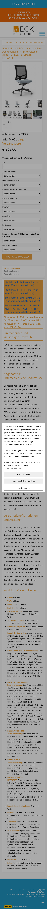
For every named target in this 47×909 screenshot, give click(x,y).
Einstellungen (24, 488)
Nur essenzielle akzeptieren (23, 481)
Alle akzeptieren (23, 474)
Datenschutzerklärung (13, 468)
